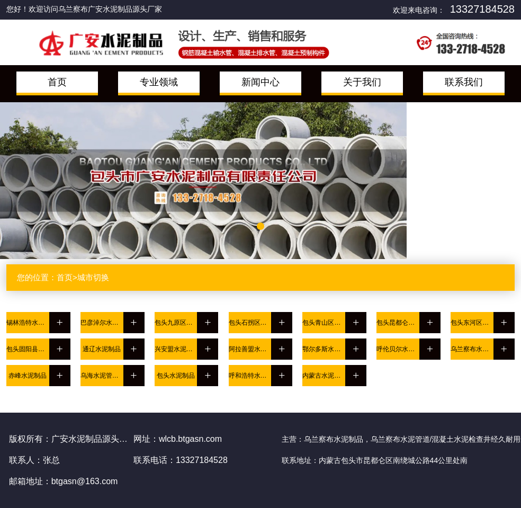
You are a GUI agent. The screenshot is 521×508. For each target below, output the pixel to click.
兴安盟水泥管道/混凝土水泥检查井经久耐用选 (176, 349)
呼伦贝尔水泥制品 (397, 349)
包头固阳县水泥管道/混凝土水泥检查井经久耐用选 (27, 349)
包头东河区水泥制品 (472, 322)
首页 (57, 82)
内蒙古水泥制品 (323, 375)
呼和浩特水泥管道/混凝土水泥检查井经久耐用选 (250, 375)
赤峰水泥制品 (27, 375)
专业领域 (159, 82)
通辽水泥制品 (102, 349)
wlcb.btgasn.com (190, 438)
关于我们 (362, 82)
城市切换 (93, 277)
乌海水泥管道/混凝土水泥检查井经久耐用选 (101, 375)
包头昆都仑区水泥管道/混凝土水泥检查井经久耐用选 (397, 322)
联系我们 (464, 82)
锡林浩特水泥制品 (27, 322)
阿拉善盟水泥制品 (250, 349)
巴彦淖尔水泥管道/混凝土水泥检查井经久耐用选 (101, 322)
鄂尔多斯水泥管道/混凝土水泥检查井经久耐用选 (323, 349)
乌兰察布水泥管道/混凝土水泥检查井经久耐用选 (472, 349)
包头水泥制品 (176, 375)
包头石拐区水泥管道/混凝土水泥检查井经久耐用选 (250, 322)
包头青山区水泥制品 (323, 322)
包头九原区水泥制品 (176, 322)
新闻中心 (260, 82)
